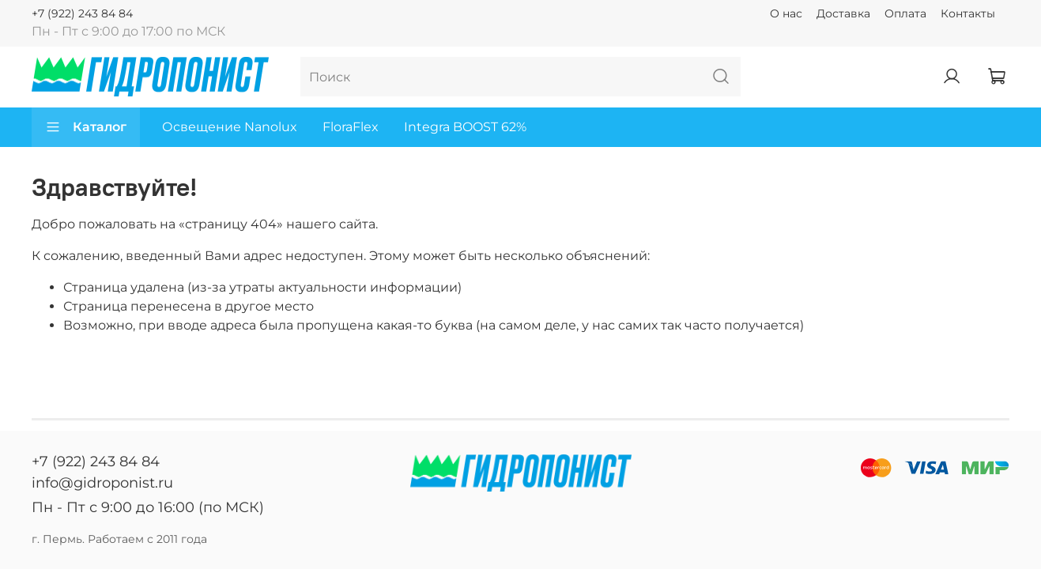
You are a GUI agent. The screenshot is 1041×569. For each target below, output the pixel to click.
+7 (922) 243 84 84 (82, 13)
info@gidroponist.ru (102, 483)
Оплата (905, 13)
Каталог (85, 127)
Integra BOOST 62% (465, 126)
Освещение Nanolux (229, 126)
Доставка (843, 13)
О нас (786, 13)
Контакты (968, 13)
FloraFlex (350, 126)
